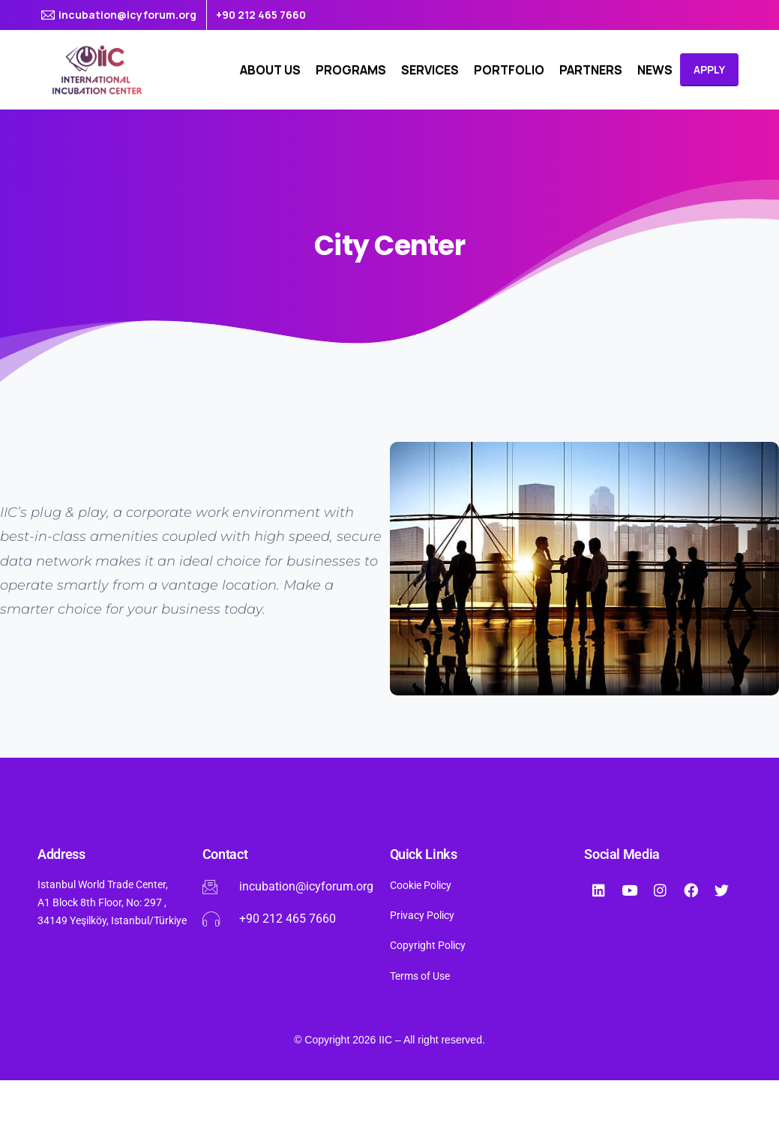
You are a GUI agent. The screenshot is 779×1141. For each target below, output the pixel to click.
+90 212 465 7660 (261, 15)
